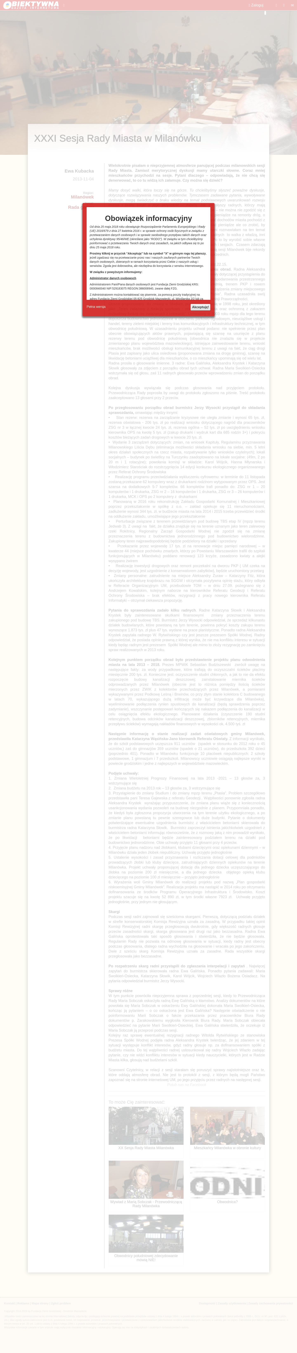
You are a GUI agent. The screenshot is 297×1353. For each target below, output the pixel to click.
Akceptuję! (200, 307)
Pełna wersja (96, 306)
